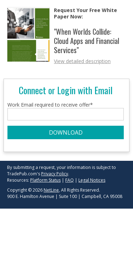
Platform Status (45, 180)
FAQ (69, 180)
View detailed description (82, 61)
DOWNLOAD (66, 132)
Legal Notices (91, 180)
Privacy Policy (54, 174)
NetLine (51, 190)
